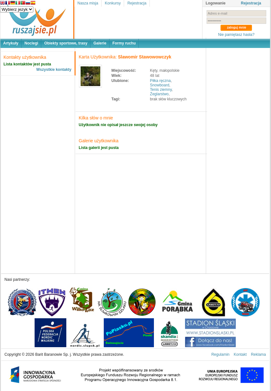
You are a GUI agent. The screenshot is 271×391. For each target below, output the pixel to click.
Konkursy (113, 3)
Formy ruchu (124, 43)
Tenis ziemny (161, 89)
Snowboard (159, 85)
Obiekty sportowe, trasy (65, 43)
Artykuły (10, 43)
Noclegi (31, 43)
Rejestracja (136, 3)
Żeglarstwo (159, 94)
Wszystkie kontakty (53, 69)
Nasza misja (87, 3)
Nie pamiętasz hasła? (236, 34)
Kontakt (240, 354)
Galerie (99, 43)
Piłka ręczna (160, 80)
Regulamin (220, 354)
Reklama (258, 354)
